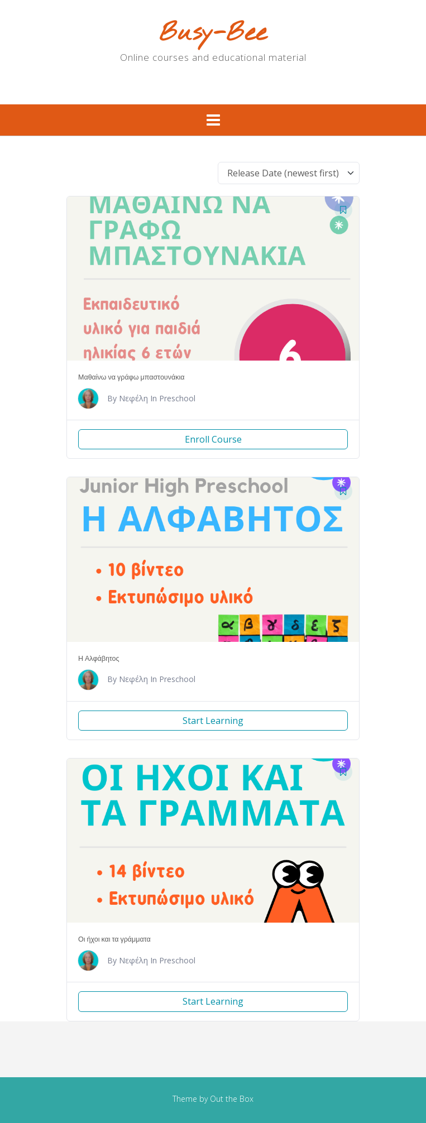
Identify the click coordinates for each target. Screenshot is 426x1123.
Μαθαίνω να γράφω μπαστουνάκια (131, 377)
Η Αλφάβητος (98, 658)
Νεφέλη (133, 398)
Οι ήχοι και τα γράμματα (114, 939)
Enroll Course (213, 439)
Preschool (177, 398)
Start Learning (213, 720)
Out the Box (231, 1098)
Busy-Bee (213, 33)
